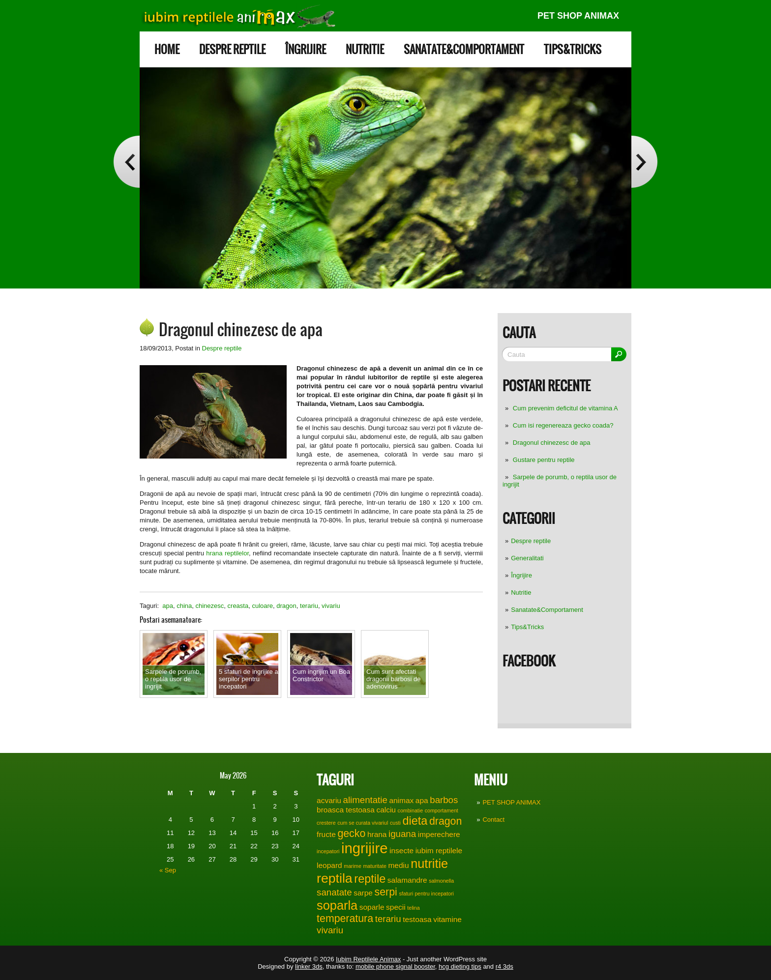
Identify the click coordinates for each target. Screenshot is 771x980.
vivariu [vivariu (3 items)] (330, 930)
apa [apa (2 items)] (421, 800)
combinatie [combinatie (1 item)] (410, 810)
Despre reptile (232, 49)
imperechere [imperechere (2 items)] (439, 834)
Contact (493, 819)
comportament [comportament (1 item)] (441, 810)
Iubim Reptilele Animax (368, 959)
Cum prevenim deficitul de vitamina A (565, 408)
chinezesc (210, 605)
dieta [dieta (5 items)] (414, 820)
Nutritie (365, 49)
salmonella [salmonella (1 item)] (441, 881)
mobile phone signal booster (395, 966)
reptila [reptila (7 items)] (335, 878)
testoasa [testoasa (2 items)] (417, 919)
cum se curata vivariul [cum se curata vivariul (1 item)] (362, 823)
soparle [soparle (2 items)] (372, 907)
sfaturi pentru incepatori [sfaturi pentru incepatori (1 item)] (426, 893)
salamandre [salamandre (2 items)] (407, 880)
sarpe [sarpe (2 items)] (363, 893)
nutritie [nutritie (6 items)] (429, 863)
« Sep (167, 870)
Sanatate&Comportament (464, 49)
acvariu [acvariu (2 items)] (329, 800)
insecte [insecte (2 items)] (401, 850)
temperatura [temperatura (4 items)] (345, 918)
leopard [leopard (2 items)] (329, 865)
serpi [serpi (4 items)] (386, 892)
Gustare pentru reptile (544, 459)
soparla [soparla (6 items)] (337, 905)
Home (166, 49)
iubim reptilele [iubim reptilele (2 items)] (438, 850)
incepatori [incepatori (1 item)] (328, 851)
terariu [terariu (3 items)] (388, 919)
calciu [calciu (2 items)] (386, 810)
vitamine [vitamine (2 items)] (447, 919)
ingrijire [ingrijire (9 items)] (364, 848)
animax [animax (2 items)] (401, 800)
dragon (286, 605)
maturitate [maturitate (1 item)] (374, 866)
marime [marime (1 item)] (352, 866)
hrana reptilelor (227, 553)
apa (167, 605)
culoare (262, 605)
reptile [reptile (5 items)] (370, 878)
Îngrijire (305, 49)
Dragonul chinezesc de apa (552, 442)
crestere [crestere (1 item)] (326, 823)
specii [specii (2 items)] (396, 907)
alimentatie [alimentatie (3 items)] (365, 800)
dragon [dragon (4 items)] (445, 821)
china (184, 605)
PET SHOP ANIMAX (578, 16)
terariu (309, 605)
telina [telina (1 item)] (413, 908)
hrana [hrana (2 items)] (377, 834)
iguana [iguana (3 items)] (402, 834)
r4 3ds (504, 966)
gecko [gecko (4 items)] (351, 833)
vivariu (331, 605)
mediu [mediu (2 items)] (398, 865)
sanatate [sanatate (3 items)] (334, 892)
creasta (238, 605)
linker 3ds (309, 966)
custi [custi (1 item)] (395, 823)
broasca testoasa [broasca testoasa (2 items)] (346, 810)
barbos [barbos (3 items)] (444, 800)
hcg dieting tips (460, 966)
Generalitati (527, 558)
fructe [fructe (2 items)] (326, 834)
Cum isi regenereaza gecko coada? (563, 425)
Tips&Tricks (572, 49)
